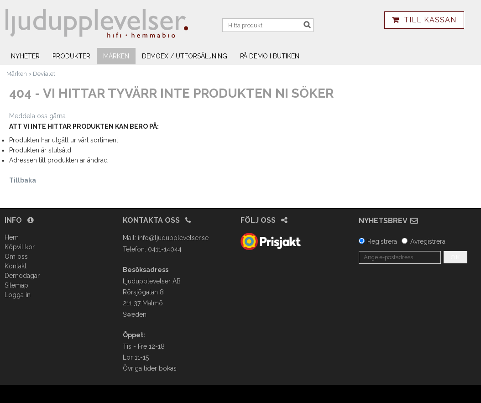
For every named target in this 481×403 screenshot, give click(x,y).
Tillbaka (22, 180)
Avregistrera (427, 241)
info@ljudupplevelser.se (173, 237)
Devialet (44, 73)
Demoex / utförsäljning (184, 56)
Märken (116, 56)
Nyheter (25, 56)
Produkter (71, 56)
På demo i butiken (269, 56)
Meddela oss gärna (37, 116)
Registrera (382, 241)
